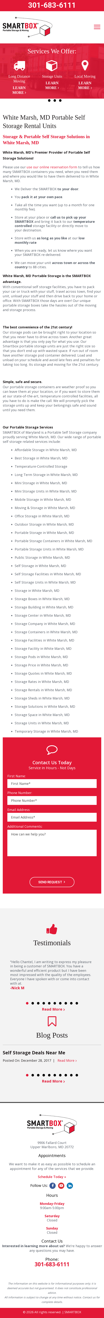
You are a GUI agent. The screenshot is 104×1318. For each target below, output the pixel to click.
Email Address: (18, 810)
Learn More (19, 90)
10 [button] (77, 1003)
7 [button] (60, 1003)
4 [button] (60, 100)
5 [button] (49, 1003)
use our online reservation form (52, 167)
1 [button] (44, 100)
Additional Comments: (24, 826)
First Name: (16, 776)
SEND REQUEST (50, 882)
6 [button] (55, 1003)
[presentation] (35, 867)
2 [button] (49, 100)
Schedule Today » (52, 1176)
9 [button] (71, 1003)
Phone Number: (19, 793)
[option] (19, 77)
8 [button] (66, 1003)
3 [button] (55, 100)
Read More (52, 1009)
